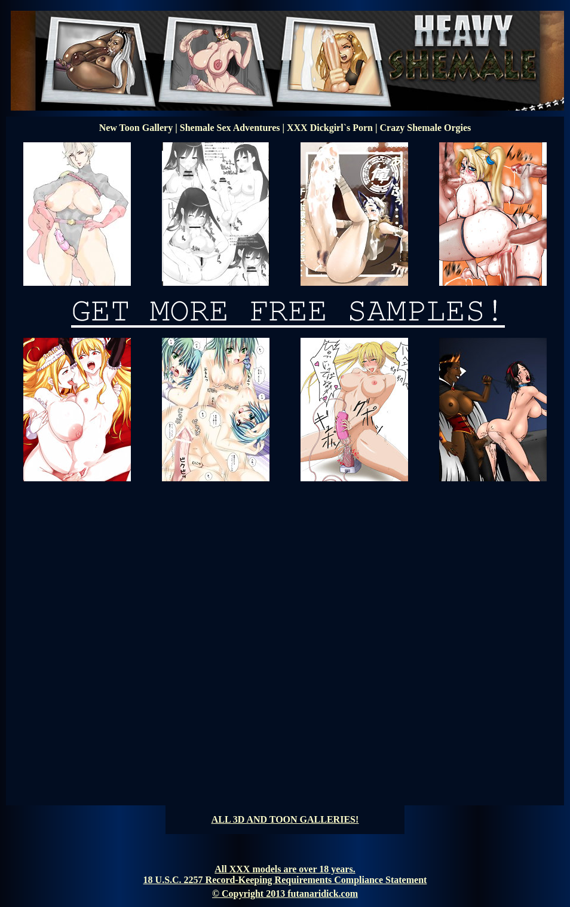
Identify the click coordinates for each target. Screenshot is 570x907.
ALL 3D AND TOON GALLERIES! (285, 819)
